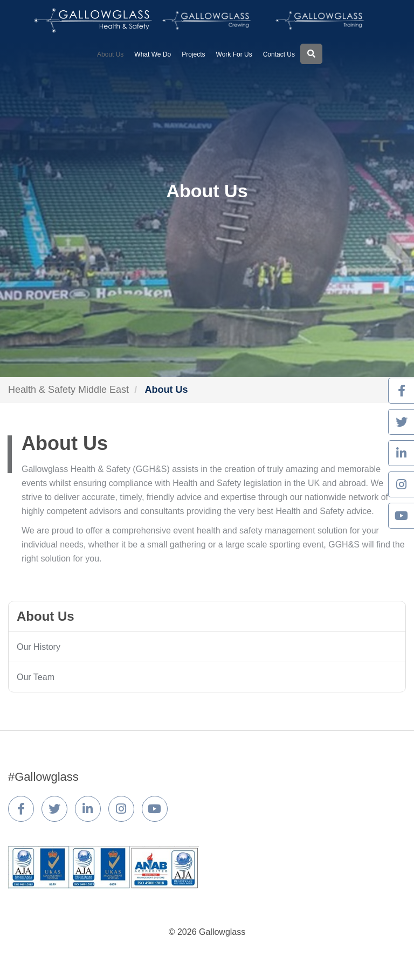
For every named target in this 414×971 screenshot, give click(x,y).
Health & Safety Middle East (68, 389)
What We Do (152, 54)
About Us (110, 54)
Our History (38, 646)
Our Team (35, 677)
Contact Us (279, 54)
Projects (193, 54)
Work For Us (234, 54)
